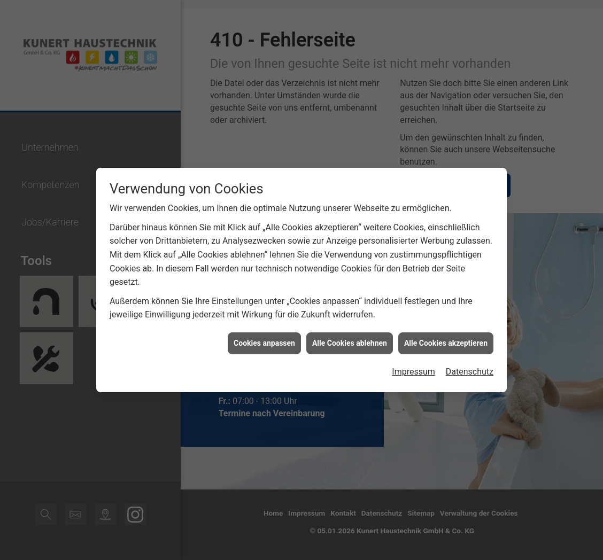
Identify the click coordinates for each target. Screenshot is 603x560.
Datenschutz (469, 369)
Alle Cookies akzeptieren (446, 341)
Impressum (413, 369)
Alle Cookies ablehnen (349, 341)
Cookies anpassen (264, 341)
